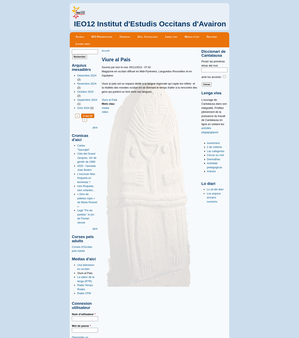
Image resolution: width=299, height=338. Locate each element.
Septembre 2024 (87, 99)
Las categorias (215, 151)
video (105, 111)
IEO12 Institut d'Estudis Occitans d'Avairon (150, 24)
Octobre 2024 (85, 91)
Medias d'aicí (192, 36)
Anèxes (211, 171)
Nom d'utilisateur (84, 314)
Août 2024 (83, 107)
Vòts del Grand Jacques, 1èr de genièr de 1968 (87, 157)
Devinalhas (213, 159)
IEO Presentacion (101, 36)
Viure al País (84, 273)
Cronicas (125, 36)
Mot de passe (81, 325)
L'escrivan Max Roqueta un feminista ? (86, 178)
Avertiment (213, 143)
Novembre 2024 (87, 83)
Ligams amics (83, 43)
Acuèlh (80, 36)
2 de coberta (214, 147)
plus (95, 127)
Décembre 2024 (87, 75)
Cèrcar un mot (215, 155)
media (105, 107)
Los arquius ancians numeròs (214, 197)
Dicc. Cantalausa (148, 36)
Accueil (106, 50)
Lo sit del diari (215, 189)
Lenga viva (171, 36)
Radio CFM (84, 293)
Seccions (212, 36)
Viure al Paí (109, 99)
